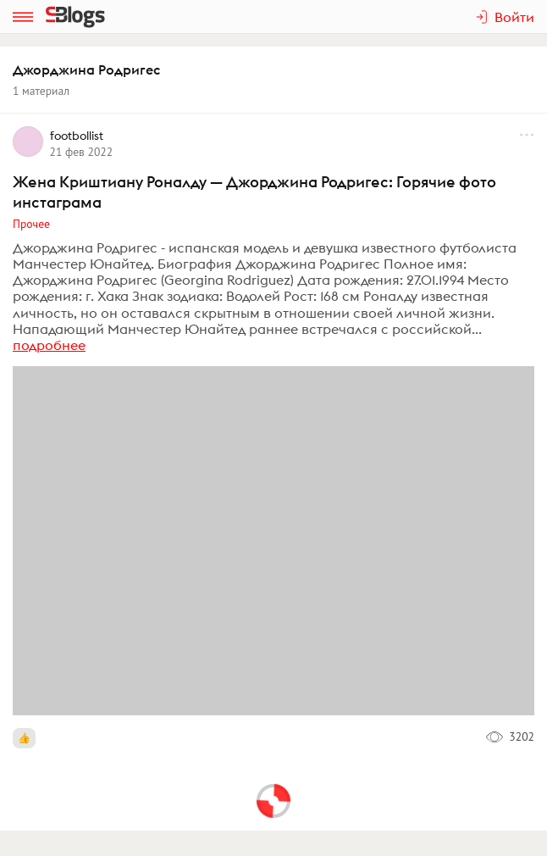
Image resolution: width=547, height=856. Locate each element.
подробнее (49, 344)
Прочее (31, 223)
